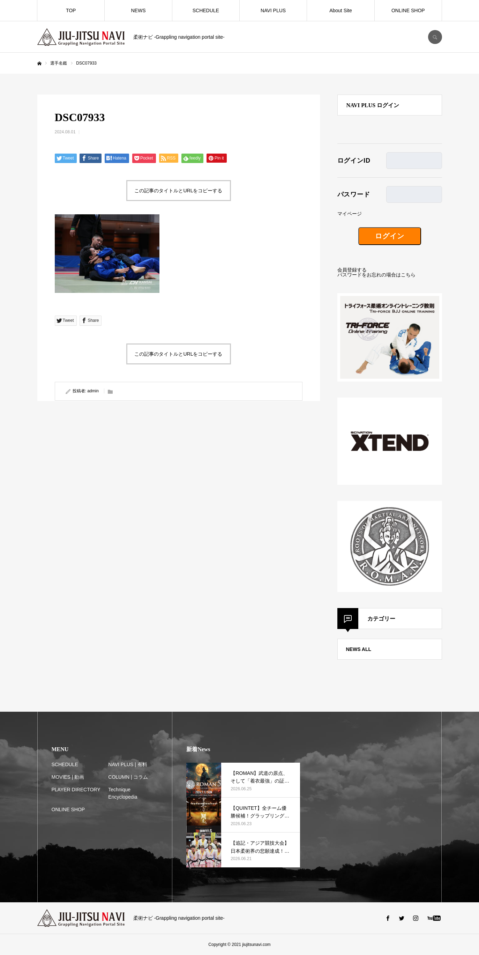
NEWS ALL (359, 649)
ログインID (354, 160)
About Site (340, 10)
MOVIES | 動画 (68, 777)
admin (93, 390)
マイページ (349, 213)
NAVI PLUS (273, 10)
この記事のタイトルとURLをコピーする (178, 190)
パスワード (354, 194)
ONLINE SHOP (408, 10)
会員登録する (352, 270)
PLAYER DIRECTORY (76, 789)
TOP (71, 10)
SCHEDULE (206, 10)
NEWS (138, 10)
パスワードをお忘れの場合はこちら (376, 274)
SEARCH (435, 37)
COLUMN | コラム (128, 777)
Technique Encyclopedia (122, 793)
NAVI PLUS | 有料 (127, 764)
